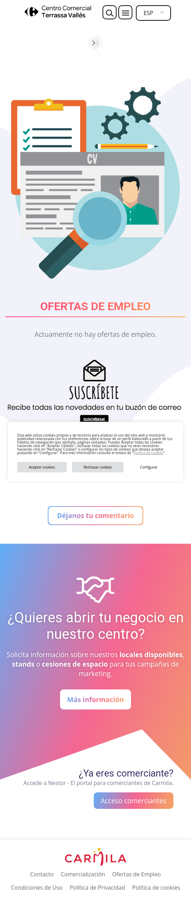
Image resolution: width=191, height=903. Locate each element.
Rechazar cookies (98, 467)
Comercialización (83, 874)
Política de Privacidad (97, 887)
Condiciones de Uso (36, 887)
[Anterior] (14, 43)
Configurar (149, 467)
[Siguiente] (177, 43)
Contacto (42, 874)
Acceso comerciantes (133, 800)
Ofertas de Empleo (136, 874)
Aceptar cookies (42, 467)
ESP (148, 13)
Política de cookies (148, 452)
